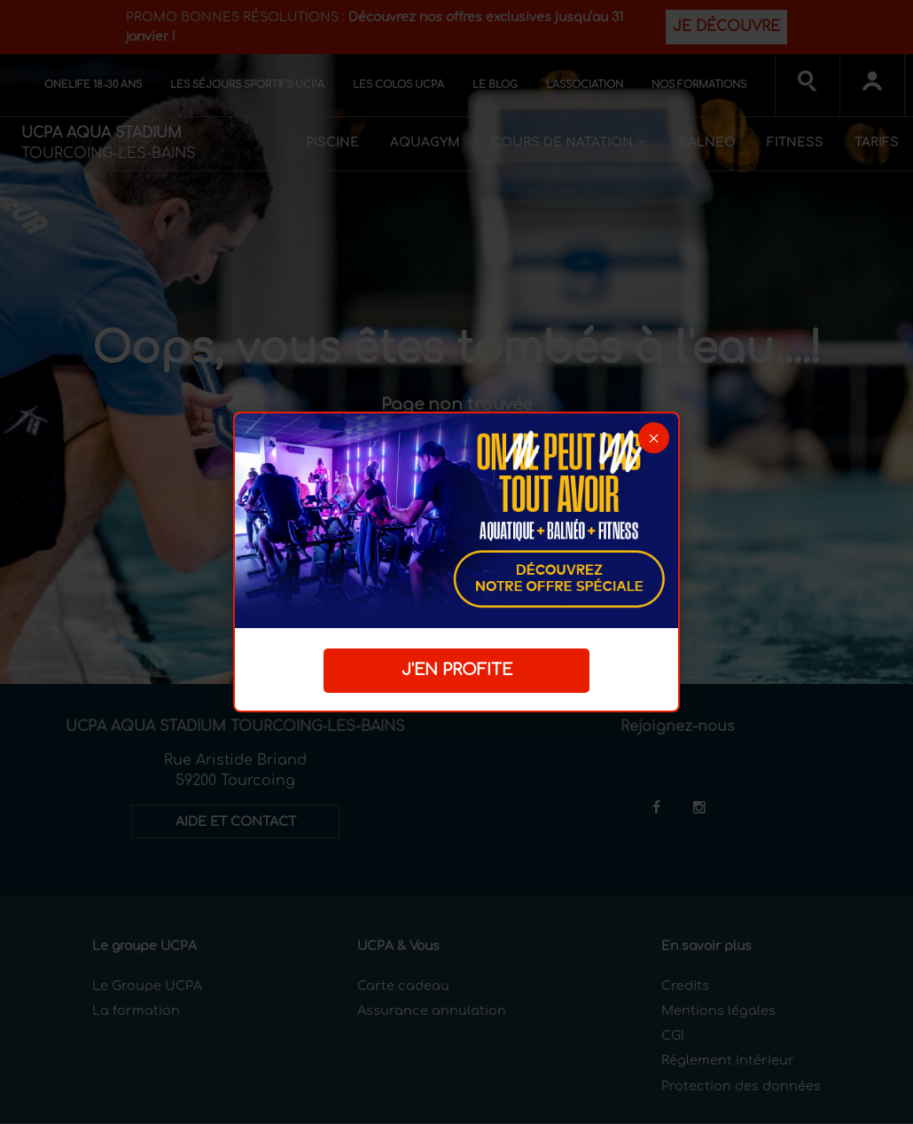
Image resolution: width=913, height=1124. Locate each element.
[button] (653, 437)
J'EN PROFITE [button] (457, 670)
